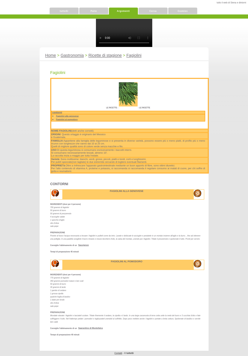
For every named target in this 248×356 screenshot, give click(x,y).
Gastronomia (72, 55)
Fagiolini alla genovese (67, 116)
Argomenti (123, 11)
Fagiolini (133, 55)
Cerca (153, 11)
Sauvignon (83, 245)
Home (50, 55)
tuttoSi (64, 11)
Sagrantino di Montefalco (90, 328)
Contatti (118, 353)
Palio (93, 11)
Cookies (183, 11)
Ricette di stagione (105, 55)
